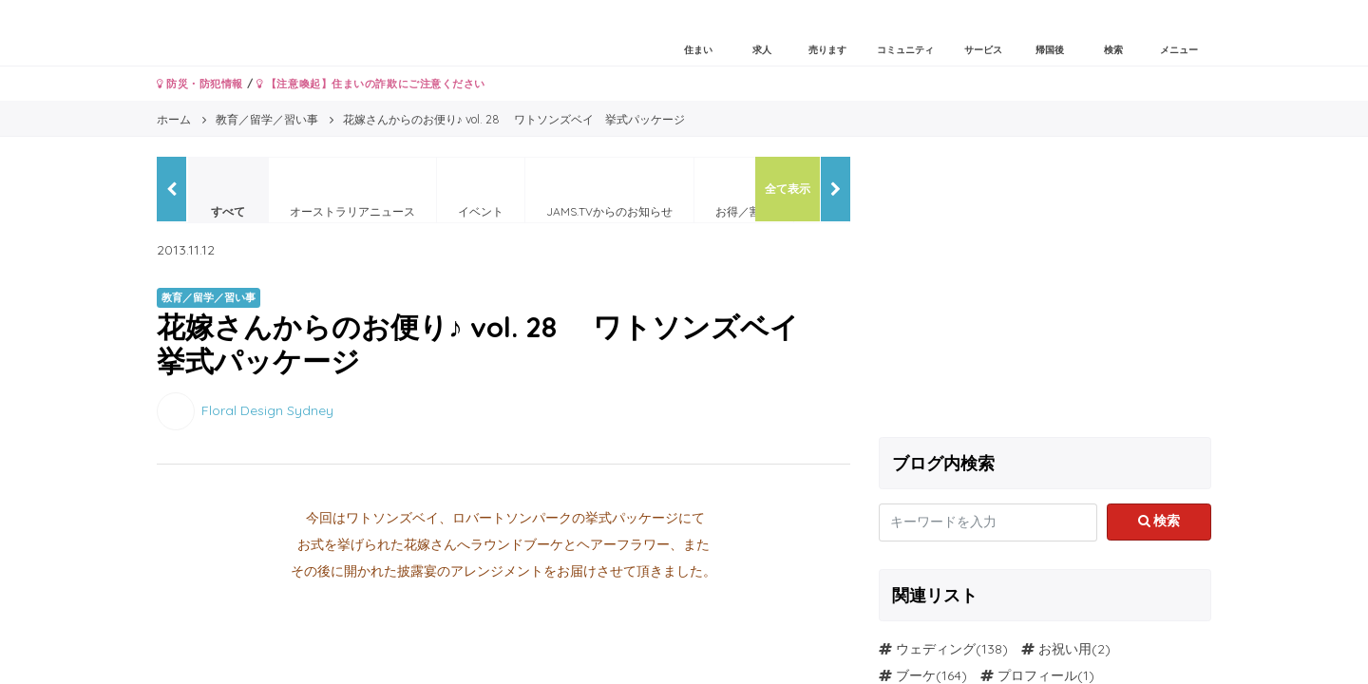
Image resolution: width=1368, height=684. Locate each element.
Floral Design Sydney (267, 409)
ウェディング (936, 648)
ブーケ (916, 675)
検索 (1159, 520)
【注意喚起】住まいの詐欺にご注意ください (370, 83)
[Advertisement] (1045, 290)
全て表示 (787, 188)
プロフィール (1037, 675)
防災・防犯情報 (200, 83)
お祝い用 (1065, 648)
